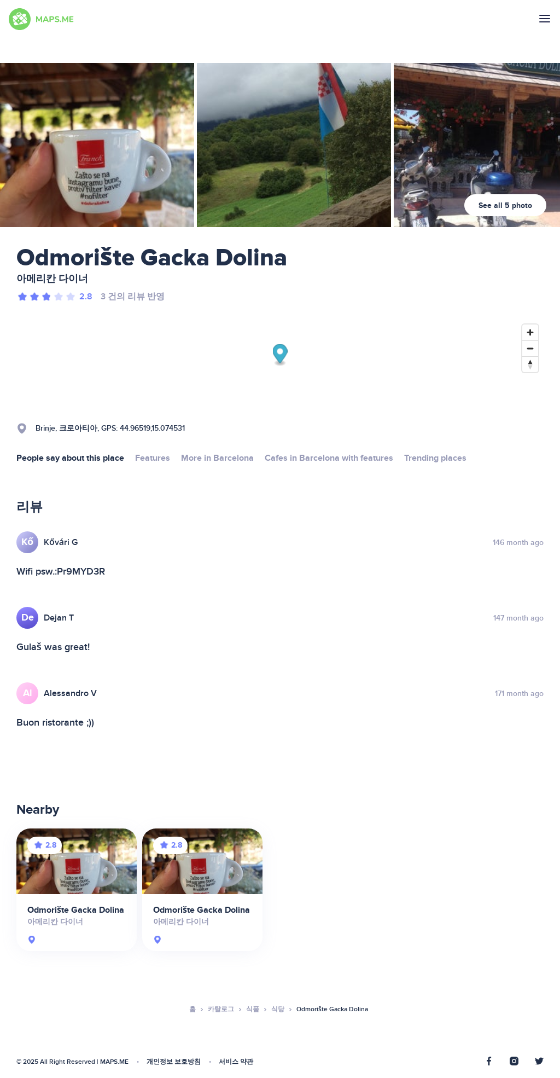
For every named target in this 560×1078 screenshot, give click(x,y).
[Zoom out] (530, 348)
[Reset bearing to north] (530, 364)
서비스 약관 (236, 1062)
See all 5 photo (505, 205)
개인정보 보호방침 (174, 1062)
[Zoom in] (530, 332)
